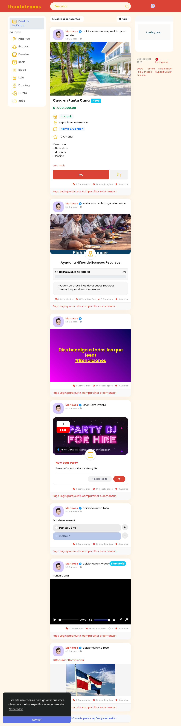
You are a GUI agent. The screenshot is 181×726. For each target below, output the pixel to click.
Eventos (20, 54)
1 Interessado (99, 478)
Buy (81, 174)
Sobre (140, 68)
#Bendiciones (90, 360)
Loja (18, 78)
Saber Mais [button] (16, 709)
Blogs (19, 70)
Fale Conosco (144, 71)
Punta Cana (67, 528)
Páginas (21, 39)
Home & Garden (72, 129)
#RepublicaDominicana (68, 660)
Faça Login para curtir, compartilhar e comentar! (84, 191)
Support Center (163, 71)
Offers (19, 93)
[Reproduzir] (55, 620)
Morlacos (71, 31)
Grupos (20, 47)
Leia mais (59, 165)
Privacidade (164, 68)
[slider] (69, 620)
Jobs (18, 101)
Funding (21, 85)
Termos (151, 68)
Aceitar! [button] (37, 719)
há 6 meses (71, 38)
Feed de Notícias (20, 23)
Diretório (141, 75)
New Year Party (67, 463)
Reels (18, 62)
